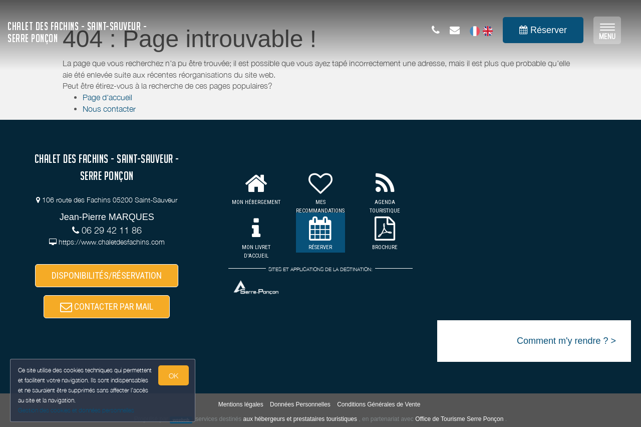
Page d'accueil (107, 97)
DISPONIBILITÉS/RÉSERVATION (107, 275)
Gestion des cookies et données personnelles (76, 410)
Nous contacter (109, 108)
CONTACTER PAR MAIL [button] (106, 306)
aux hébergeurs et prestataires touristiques (300, 418)
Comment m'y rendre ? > (566, 341)
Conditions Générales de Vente (378, 404)
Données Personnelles (300, 404)
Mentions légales (240, 404)
